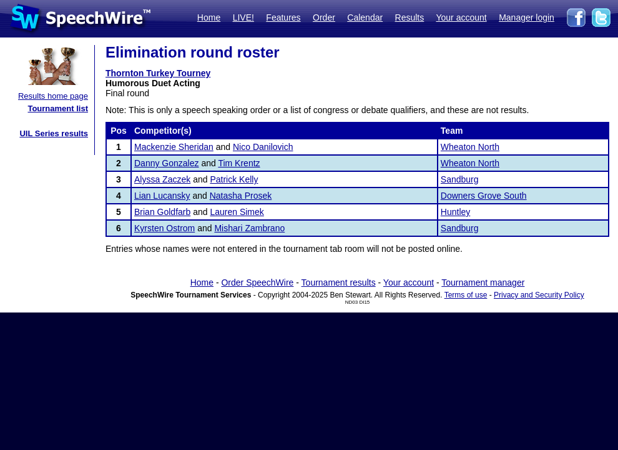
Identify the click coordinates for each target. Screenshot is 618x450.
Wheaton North (470, 147)
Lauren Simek (236, 212)
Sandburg (460, 179)
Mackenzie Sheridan (173, 147)
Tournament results (339, 283)
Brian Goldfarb (162, 212)
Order (324, 17)
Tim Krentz (239, 163)
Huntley (455, 212)
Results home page (53, 96)
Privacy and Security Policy (539, 295)
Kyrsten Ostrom (164, 228)
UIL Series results (53, 133)
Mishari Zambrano (249, 228)
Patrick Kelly (234, 179)
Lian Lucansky (162, 196)
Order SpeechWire (257, 283)
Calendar (365, 17)
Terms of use (466, 295)
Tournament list (57, 108)
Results (409, 17)
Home (208, 17)
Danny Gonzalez (166, 163)
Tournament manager (482, 283)
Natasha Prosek (241, 196)
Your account (461, 17)
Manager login (526, 17)
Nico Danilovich (263, 147)
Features (283, 17)
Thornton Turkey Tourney (157, 73)
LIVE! (243, 17)
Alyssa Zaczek (162, 179)
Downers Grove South (484, 196)
